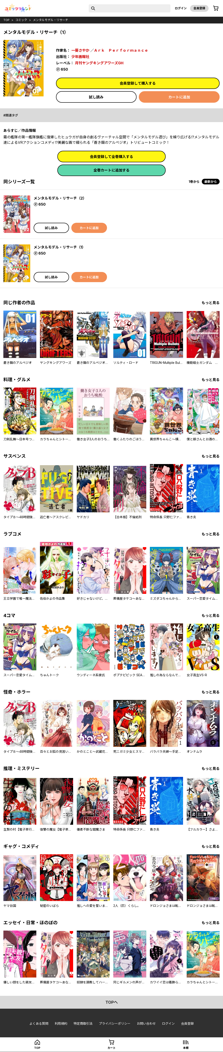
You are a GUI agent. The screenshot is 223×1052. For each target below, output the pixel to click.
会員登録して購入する (138, 83)
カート (111, 1048)
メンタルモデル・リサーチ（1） (60, 247)
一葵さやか (80, 50)
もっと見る (211, 302)
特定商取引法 (83, 1023)
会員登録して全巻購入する (111, 156)
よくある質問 (38, 1023)
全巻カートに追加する (111, 170)
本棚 (185, 1048)
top (6, 20)
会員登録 (199, 8)
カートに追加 (179, 97)
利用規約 (61, 1023)
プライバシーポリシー (114, 1023)
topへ (111, 1002)
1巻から (194, 181)
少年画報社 (80, 56)
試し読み (96, 97)
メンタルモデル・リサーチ (50, 20)
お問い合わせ (146, 1023)
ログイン (181, 8)
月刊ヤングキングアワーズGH (99, 63)
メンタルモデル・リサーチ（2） (60, 198)
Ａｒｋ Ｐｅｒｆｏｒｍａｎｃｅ (121, 50)
